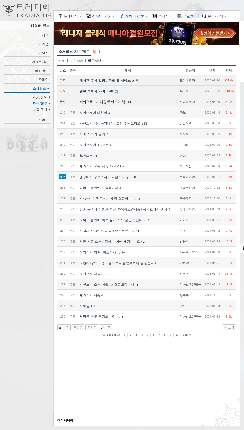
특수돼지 (186, 198)
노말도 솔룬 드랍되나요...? (100, 316)
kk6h (183, 305)
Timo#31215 (189, 252)
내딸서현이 (187, 187)
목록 (66, 327)
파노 (183, 112)
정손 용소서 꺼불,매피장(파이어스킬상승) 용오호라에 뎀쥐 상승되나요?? (134, 209)
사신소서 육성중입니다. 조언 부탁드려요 (110, 123)
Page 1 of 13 (113, 334)
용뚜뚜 (184, 295)
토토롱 (184, 134)
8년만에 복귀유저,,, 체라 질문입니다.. (108, 198)
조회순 (91, 327)
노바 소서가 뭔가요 (94, 134)
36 (133, 80)
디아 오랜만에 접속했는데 (99, 187)
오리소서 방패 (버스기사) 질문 (102, 252)
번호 (63, 70)
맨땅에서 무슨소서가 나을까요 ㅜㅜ (106, 177)
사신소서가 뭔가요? (94, 144)
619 (111, 91)
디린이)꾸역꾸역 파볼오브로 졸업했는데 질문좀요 (117, 263)
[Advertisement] (146, 377)
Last (185, 334)
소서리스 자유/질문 (74, 51)
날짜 (212, 70)
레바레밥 (186, 166)
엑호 (183, 230)
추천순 (78, 327)
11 (135, 177)
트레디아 (67, 420)
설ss (183, 155)
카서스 (184, 273)
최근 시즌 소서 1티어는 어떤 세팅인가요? (111, 241)
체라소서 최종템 (92, 295)
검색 (108, 327)
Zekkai (184, 263)
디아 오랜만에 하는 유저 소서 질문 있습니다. (113, 220)
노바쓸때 (86, 305)
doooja (185, 144)
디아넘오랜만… (190, 284)
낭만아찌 (186, 123)
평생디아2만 (188, 209)
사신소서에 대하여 (93, 112)
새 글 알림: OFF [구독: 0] (94, 52)
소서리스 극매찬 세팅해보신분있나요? (108, 230)
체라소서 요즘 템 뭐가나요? (100, 166)
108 (128, 102)
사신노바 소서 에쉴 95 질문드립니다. (107, 284)
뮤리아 (184, 91)
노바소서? (87, 155)
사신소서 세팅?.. (92, 273)
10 (177, 334)
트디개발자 (187, 80)
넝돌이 (184, 241)
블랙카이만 (187, 177)
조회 (229, 70)
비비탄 (184, 220)
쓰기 (231, 327)
